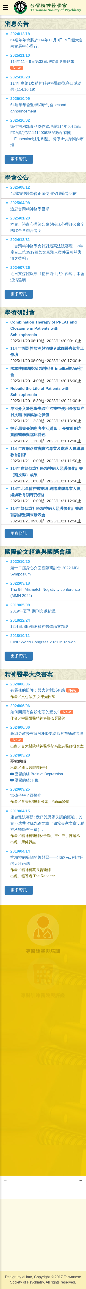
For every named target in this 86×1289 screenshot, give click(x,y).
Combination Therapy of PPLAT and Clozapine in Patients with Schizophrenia (43, 328)
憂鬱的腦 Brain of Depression (36, 774)
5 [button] (53, 1192)
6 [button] (60, 1192)
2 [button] (33, 1192)
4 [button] (46, 1192)
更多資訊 (19, 159)
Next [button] (81, 1180)
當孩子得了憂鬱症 (26, 795)
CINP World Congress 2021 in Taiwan (42, 642)
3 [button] (39, 1192)
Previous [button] (5, 1180)
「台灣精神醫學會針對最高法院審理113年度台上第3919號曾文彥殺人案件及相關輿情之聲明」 (46, 252)
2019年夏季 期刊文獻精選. (33, 611)
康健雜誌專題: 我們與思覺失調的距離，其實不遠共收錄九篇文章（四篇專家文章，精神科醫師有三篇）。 (47, 823)
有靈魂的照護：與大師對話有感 (44, 690)
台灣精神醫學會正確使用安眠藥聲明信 (43, 193)
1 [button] (26, 1192)
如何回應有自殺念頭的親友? (41, 712)
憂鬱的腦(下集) (24, 780)
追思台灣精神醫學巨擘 (29, 209)
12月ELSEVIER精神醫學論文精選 (39, 626)
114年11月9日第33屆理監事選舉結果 (42, 61)
